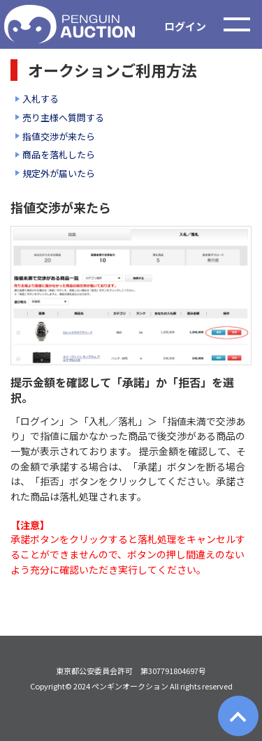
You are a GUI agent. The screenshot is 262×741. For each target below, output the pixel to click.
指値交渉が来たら (58, 136)
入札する (40, 98)
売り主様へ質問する (63, 117)
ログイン (185, 26)
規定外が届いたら (58, 173)
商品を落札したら (58, 154)
